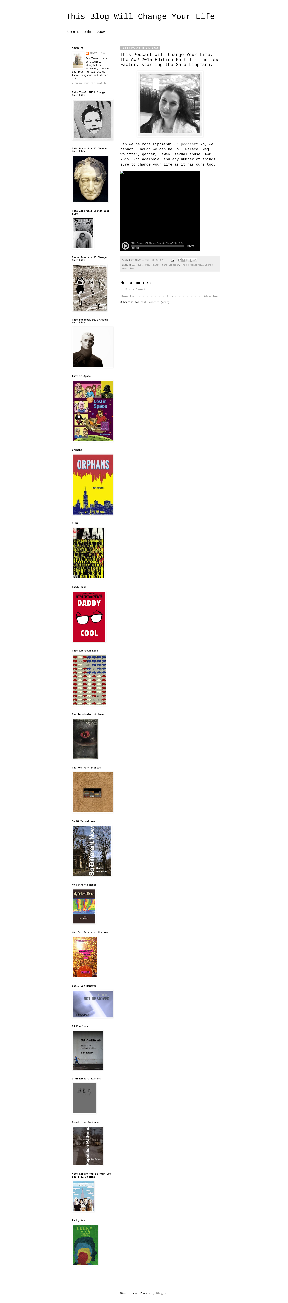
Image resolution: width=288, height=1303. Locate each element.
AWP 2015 (137, 265)
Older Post (211, 296)
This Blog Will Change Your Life (140, 16)
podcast (188, 144)
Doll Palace (152, 265)
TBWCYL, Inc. (98, 53)
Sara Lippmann (170, 265)
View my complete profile (89, 83)
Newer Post (128, 296)
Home (170, 296)
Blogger (161, 1293)
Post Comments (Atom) (155, 302)
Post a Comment (135, 289)
